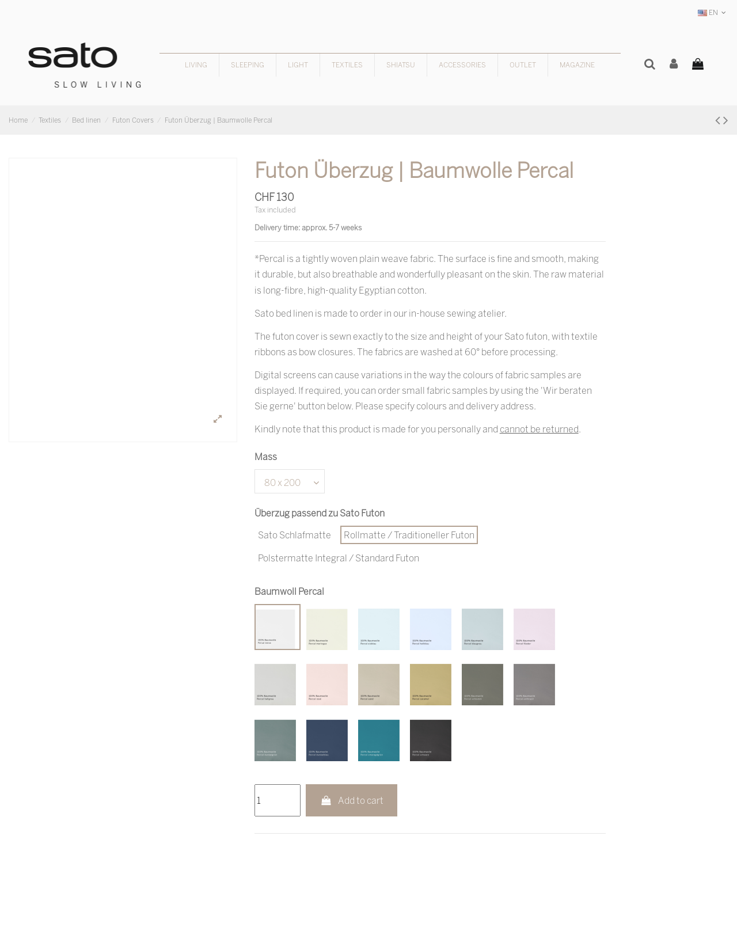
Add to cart (351, 800)
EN (713, 12)
